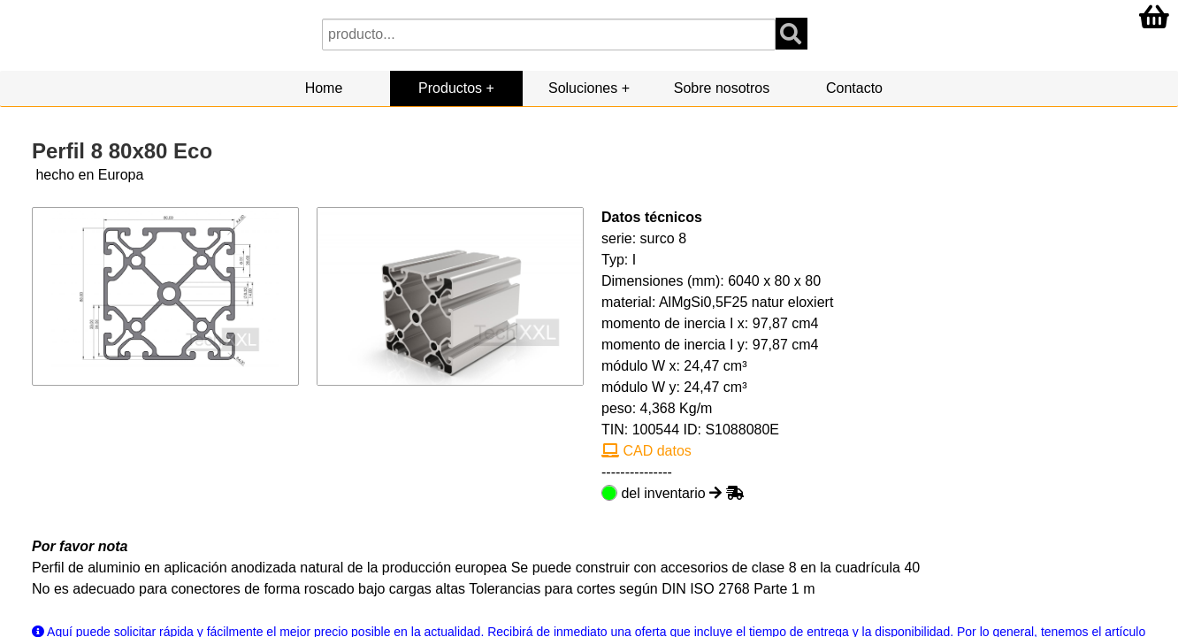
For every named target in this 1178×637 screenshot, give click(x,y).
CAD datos (646, 450)
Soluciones (582, 88)
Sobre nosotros (722, 88)
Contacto (854, 88)
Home (324, 88)
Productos (450, 88)
